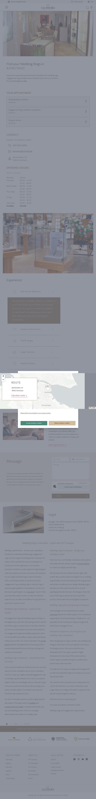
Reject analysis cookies (62, 423)
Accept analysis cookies (34, 423)
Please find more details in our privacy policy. (36, 413)
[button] (47, 387)
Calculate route (19, 395)
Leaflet (92, 408)
